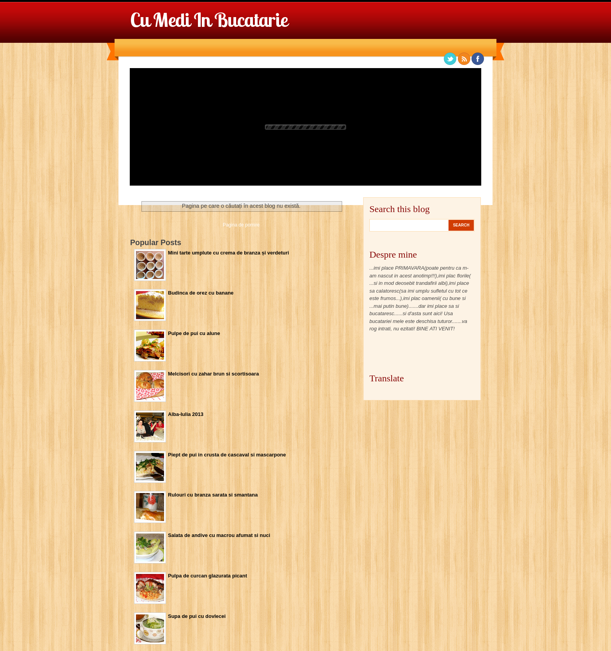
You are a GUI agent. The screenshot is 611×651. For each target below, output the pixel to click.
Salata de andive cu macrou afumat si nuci (219, 535)
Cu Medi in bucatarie (209, 19)
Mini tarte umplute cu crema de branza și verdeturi (228, 253)
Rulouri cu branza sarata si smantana (213, 495)
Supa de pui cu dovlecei (197, 616)
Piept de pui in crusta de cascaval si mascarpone (227, 455)
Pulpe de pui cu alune (194, 333)
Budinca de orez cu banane (200, 293)
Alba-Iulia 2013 (185, 414)
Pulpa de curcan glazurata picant (207, 576)
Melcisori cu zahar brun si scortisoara (213, 374)
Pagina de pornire (241, 225)
